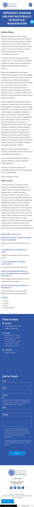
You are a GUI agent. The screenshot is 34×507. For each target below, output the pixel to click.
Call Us (8, 505)
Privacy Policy (20, 496)
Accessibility (11, 496)
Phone (5, 388)
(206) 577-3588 (9, 353)
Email (4, 407)
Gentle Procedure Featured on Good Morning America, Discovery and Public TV (15, 273)
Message (5, 414)
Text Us (25, 505)
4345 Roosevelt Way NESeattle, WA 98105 (12, 327)
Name (4, 381)
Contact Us (7, 501)
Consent (5, 395)
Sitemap (4, 496)
